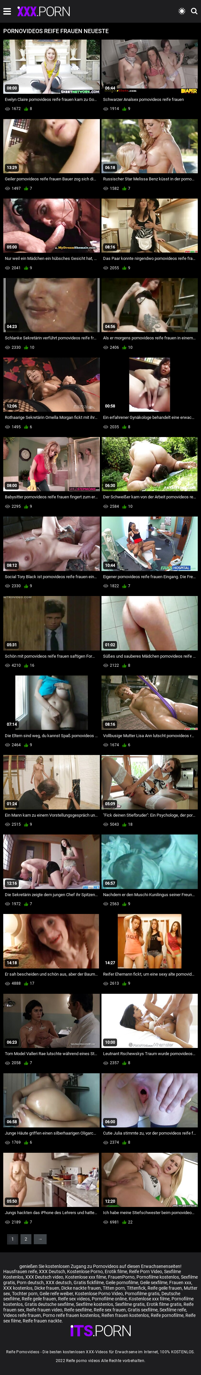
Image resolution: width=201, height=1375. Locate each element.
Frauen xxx (180, 1282)
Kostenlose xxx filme (85, 1277)
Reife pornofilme (167, 1315)
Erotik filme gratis (164, 1304)
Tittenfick (136, 1288)
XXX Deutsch (52, 1271)
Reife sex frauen (110, 1309)
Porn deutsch (30, 1282)
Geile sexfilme (153, 1282)
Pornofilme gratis (142, 1293)
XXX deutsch (59, 1282)
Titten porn (114, 1288)
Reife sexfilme (78, 1309)
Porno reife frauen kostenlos (71, 1315)
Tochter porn (25, 1293)
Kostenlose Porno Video (99, 1293)
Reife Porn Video (145, 1271)
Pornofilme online (109, 1298)
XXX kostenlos (17, 1288)
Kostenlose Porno (85, 1271)
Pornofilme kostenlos (157, 1277)
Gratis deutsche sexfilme (49, 1304)
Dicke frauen (46, 1288)
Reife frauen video (44, 1309)
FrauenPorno (121, 1277)
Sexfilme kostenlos (94, 1304)
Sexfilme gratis (130, 1304)
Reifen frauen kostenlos (125, 1315)
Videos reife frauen (22, 1315)
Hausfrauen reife (20, 1271)
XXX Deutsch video (44, 1277)
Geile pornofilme (122, 1282)
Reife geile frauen (165, 1288)
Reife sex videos (74, 1298)
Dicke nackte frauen (81, 1288)
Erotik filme (116, 1271)
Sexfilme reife (173, 1309)
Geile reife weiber (56, 1293)
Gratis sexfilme (143, 1309)
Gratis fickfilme (89, 1282)
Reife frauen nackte (42, 1320)
